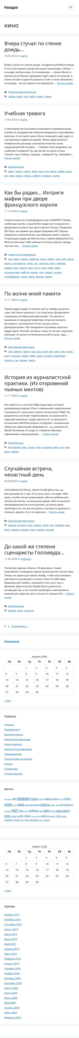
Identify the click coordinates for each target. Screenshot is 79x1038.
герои (18, 171)
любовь (61, 263)
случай (49, 529)
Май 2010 (10, 944)
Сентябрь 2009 (13, 983)
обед (57, 267)
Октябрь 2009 (12, 978)
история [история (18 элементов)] (7, 811)
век (10, 259)
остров (48, 355)
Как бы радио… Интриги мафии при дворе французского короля (34, 198)
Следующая (19, 626)
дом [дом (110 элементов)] (8, 804)
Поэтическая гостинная (22, 92)
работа (37, 175)
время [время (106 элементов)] (23, 798)
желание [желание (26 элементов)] (29, 804)
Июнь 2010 (10, 939)
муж (43, 267)
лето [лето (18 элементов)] (26, 811)
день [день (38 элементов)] (55, 799)
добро (50, 259)
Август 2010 (11, 929)
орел (40, 355)
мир (11, 175)
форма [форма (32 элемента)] (34, 820)
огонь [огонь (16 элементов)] (33, 816)
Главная (9, 724)
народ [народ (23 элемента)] (14, 816)
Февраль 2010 (12, 958)
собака (15, 451)
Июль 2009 (10, 993)
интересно (19, 263)
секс (32, 529)
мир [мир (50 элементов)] (59, 811)
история (47, 447)
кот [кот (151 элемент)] (15, 810)
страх (24, 276)
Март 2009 (10, 1012)
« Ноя (7, 700)
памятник (59, 355)
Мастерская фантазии (21, 347)
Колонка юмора (13, 734)
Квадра (11, 7)
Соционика (10, 768)
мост (37, 267)
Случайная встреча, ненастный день (28, 471)
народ (19, 175)
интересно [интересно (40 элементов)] (66, 804)
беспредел (14, 447)
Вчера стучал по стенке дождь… (32, 46)
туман (48, 96)
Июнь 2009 (10, 998)
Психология (11, 641)
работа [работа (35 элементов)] (44, 816)
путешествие (12, 272)
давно (24, 259)
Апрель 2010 (11, 949)
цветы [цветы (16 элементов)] (41, 820)
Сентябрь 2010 (13, 924)
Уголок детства (13, 773)
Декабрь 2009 (12, 968)
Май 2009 (10, 1002)
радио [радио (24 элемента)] (53, 816)
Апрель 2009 (11, 1007)
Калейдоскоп (16, 167)
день (34, 171)
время (17, 351)
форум (40, 276)
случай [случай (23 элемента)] (16, 820)
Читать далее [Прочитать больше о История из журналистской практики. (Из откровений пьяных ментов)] (50, 434)
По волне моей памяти (32, 293)
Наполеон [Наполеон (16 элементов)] (8, 799)
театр (31, 276)
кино (19, 96)
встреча (21, 525)
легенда (44, 263)
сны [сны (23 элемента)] (21, 820)
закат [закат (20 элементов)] (52, 805)
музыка (15, 355)
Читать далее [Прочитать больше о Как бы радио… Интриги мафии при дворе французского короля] (30, 245)
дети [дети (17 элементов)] (61, 799)
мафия (8, 267)
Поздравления (13, 754)
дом (41, 171)
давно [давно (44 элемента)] (48, 799)
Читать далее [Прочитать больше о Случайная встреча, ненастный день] (56, 512)
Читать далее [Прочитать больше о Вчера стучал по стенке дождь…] (65, 83)
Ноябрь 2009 (11, 973)
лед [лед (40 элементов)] (21, 810)
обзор (27, 175)
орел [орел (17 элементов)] (38, 816)
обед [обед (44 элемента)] (27, 816)
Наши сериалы (13, 744)
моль (70, 351)
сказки (57, 272)
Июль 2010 (10, 934)
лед (26, 96)
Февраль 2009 (12, 1017)
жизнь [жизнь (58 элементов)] (45, 804)
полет (39, 96)
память (8, 360)
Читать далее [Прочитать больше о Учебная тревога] (12, 158)
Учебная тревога (24, 113)
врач (11, 171)
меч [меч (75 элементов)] (46, 810)
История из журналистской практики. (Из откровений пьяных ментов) (37, 383)
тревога (46, 175)
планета (29, 610)
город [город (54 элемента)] (34, 799)
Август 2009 (11, 988)
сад (41, 272)
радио (34, 272)
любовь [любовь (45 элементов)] (33, 811)
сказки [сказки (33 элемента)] (8, 820)
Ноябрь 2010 (11, 914)
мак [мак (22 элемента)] (41, 811)
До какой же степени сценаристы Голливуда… (34, 549)
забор (11, 96)
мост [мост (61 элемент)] (66, 810)
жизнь (8, 263)
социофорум (11, 276)
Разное (8, 764)
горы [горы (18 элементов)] (41, 799)
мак (67, 447)
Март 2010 (10, 953)
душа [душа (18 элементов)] (15, 805)
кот (6, 175)
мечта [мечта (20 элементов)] (53, 811)
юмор (56, 175)
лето (52, 263)
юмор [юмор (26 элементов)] (46, 820)
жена (53, 171)
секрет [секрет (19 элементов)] (63, 816)
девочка (34, 259)
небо (32, 96)
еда (47, 171)
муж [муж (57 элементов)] (7, 816)
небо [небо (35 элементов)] (20, 816)
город (26, 171)
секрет (48, 272)
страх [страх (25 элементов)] (26, 820)
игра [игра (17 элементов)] (57, 805)
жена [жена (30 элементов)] (37, 804)
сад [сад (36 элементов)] (58, 816)
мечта (23, 267)
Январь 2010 (11, 963)
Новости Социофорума (22, 254)
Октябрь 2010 (12, 919)
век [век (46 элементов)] (14, 799)
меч (16, 267)
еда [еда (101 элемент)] (20, 804)
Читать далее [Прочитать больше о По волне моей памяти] (12, 338)
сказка (40, 529)
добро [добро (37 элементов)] (67, 799)
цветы (48, 276)
